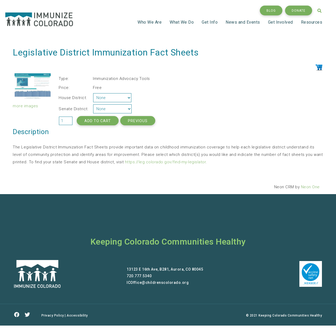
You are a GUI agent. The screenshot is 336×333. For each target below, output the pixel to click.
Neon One (310, 187)
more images (25, 106)
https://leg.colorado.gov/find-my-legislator (165, 162)
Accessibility (77, 315)
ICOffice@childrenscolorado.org (158, 282)
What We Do (182, 22)
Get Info (210, 22)
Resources (311, 22)
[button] (271, 10)
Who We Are (150, 22)
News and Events (244, 22)
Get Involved (281, 22)
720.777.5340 (139, 276)
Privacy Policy (52, 315)
